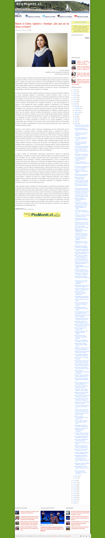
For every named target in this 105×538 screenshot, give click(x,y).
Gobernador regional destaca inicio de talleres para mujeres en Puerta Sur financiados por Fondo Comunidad (80, 82)
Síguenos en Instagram (66, 16)
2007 (74, 499)
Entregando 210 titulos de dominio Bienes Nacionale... (81, 430)
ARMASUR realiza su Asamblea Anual (79, 178)
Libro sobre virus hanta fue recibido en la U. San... (81, 449)
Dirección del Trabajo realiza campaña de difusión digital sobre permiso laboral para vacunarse (80, 75)
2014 (74, 486)
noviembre (77, 108)
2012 (74, 490)
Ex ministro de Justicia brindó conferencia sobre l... (81, 215)
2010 (74, 493)
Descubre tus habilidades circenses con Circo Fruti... (81, 340)
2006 (74, 501)
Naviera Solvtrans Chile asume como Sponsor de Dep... (81, 151)
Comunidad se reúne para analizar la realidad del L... (81, 234)
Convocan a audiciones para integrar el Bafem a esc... (81, 289)
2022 (74, 97)
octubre (77, 110)
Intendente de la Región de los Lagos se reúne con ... (81, 273)
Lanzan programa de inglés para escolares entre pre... (81, 181)
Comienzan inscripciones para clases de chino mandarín (80, 143)
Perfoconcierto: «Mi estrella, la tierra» (81, 358)
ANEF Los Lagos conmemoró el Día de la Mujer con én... (81, 417)
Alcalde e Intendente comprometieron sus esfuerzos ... (80, 199)
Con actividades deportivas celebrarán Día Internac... (81, 355)
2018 (74, 105)
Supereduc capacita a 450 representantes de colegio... (81, 332)
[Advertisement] (79, 47)
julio (76, 116)
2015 (74, 484)
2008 (74, 497)
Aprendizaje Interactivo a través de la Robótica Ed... (81, 425)
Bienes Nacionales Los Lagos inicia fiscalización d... (81, 130)
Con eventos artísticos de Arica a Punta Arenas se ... (81, 259)
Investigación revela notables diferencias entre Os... (81, 463)
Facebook (27, 209)
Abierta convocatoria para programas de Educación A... (81, 379)
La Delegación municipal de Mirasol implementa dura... (81, 297)
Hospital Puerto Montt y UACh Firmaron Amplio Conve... (80, 345)
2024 (74, 93)
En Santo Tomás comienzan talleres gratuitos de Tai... (81, 375)
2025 (74, 92)
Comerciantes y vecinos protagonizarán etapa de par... (81, 219)
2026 (74, 90)
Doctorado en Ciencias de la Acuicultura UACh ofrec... (81, 192)
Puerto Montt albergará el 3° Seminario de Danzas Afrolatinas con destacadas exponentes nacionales (80, 523)
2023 (74, 95)
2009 (74, 495)
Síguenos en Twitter (50, 16)
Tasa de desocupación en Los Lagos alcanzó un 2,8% (81, 139)
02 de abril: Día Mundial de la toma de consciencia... (81, 167)
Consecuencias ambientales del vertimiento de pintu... (81, 147)
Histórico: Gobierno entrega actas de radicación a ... (81, 453)
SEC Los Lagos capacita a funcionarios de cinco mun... (81, 422)
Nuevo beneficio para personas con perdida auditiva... (80, 337)
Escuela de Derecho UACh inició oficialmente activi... (81, 195)
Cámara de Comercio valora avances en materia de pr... (81, 125)
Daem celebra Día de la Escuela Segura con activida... (80, 159)
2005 (74, 503)
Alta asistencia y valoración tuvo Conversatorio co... (81, 175)
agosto (76, 114)
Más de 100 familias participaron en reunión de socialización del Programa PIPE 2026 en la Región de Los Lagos (80, 512)
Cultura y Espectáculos (47, 508)
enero (76, 478)
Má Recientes (69, 508)
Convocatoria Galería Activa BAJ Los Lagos (81, 413)
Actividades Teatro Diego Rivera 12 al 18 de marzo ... (81, 389)
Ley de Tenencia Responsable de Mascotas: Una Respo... (81, 372)
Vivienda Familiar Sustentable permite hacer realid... (81, 351)
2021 (74, 99)
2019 (74, 103)
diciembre (77, 106)
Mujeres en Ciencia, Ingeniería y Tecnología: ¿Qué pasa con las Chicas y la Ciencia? (42, 25)
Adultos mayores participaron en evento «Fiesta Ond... (80, 230)
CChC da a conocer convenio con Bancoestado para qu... (81, 406)
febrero (76, 476)
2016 (74, 482)
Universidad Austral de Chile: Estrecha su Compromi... (81, 399)
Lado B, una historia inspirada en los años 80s (81, 226)
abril (76, 121)
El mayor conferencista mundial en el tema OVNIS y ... (81, 163)
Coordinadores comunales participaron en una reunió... (81, 134)
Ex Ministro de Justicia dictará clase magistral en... (81, 315)
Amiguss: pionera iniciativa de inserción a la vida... (81, 402)
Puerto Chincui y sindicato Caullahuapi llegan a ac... (81, 256)
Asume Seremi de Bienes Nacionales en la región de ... (81, 277)
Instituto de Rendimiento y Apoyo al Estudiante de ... (81, 446)
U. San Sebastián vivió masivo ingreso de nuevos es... (81, 460)
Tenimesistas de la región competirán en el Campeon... (81, 282)
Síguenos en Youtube (82, 16)
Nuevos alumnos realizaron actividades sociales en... (81, 436)
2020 (74, 101)
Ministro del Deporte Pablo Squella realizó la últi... (81, 393)
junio (76, 118)
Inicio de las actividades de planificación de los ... (81, 386)
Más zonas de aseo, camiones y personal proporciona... (80, 293)
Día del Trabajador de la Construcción (80, 328)
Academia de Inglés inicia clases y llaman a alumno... (81, 270)
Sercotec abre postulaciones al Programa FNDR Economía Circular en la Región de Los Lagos (80, 68)
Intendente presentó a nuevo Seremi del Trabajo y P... (81, 286)
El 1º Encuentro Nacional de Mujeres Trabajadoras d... (81, 249)
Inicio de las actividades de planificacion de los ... (81, 440)
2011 (74, 491)
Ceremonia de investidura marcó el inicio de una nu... (81, 367)
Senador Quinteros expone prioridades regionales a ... (81, 189)
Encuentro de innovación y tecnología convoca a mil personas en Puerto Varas (83, 62)
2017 (74, 480)
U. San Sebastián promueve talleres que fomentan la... (81, 410)
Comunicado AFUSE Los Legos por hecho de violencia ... (80, 238)
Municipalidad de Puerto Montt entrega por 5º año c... (81, 468)
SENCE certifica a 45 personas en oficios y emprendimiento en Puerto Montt (79, 527)
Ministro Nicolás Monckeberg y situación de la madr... (81, 325)
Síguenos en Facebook (34, 16)
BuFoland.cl (68, 536)
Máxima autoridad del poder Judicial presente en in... (81, 262)
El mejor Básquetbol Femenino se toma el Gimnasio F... (80, 472)
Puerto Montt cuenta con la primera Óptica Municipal (81, 361)
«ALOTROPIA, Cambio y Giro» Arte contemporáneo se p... (81, 212)
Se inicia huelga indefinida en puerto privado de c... (81, 383)
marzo (76, 123)
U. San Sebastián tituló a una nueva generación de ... (81, 312)
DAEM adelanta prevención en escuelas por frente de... (81, 364)
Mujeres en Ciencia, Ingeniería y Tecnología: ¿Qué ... (81, 171)
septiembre (77, 112)
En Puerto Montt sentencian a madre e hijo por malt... (81, 433)
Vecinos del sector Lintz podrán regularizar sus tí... (81, 322)
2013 (74, 488)
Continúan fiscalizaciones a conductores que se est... (81, 318)
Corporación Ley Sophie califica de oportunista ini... (81, 203)
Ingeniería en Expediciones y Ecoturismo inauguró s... (81, 348)
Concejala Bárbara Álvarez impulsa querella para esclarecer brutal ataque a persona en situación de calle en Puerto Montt (29, 518)
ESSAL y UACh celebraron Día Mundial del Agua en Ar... (81, 185)
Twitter (32, 209)
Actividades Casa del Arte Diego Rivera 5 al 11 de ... (81, 456)
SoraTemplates (54, 536)
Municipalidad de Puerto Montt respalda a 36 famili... (80, 207)
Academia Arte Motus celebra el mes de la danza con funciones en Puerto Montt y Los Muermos (52, 529)
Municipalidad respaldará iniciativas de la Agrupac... (81, 246)
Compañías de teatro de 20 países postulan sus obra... (81, 223)
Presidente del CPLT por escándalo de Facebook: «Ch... (81, 243)
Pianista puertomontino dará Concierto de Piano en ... (81, 396)
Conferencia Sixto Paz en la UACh (81, 300)
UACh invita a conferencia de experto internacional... (81, 253)
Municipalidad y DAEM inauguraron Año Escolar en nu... (81, 308)
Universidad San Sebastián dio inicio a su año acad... (81, 154)
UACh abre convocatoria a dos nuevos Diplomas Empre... (81, 304)
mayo (76, 119)
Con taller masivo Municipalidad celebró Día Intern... (81, 267)
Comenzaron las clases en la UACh (81, 443)
